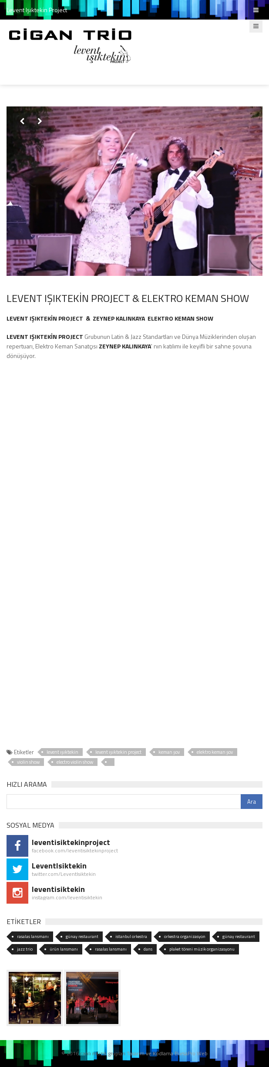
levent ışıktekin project (118, 752)
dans (148, 949)
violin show (28, 762)
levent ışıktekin (62, 752)
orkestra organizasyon (184, 936)
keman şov (169, 752)
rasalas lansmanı (33, 936)
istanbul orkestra (131, 936)
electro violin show (75, 762)
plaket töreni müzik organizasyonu (202, 949)
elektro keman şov (215, 752)
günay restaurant (82, 936)
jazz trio (25, 949)
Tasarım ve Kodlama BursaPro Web (167, 1053)
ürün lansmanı (64, 949)
